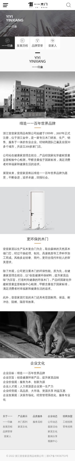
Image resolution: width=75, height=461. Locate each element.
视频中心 (52, 441)
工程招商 (67, 421)
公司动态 (52, 421)
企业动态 (52, 416)
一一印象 (7, 421)
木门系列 (22, 421)
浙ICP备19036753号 (57, 456)
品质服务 (37, 416)
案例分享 (52, 436)
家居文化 (22, 426)
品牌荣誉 (7, 431)
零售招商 (67, 426)
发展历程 (7, 426)
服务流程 (37, 421)
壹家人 (7, 436)
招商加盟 (67, 416)
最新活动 (52, 426)
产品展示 (22, 416)
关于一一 (7, 416)
